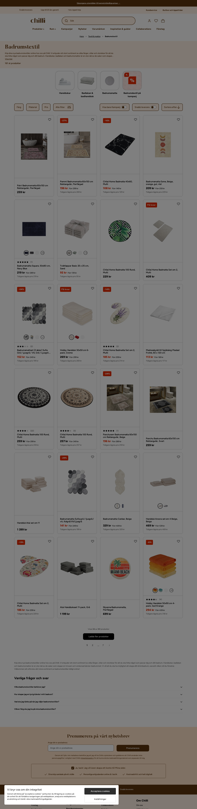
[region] (61, 795)
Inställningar (100, 799)
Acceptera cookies (100, 791)
